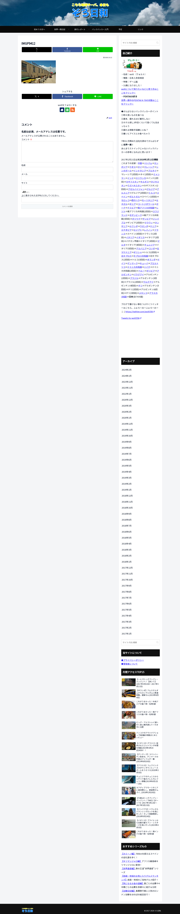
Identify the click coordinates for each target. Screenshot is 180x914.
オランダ (151, 259)
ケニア (153, 226)
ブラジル (134, 278)
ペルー (141, 270)
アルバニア (141, 248)
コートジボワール (146, 204)
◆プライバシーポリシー (132, 660)
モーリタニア (148, 200)
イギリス (140, 237)
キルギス (145, 181)
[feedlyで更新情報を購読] (67, 109)
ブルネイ (152, 170)
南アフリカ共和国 (146, 207)
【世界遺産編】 (128, 868)
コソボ (152, 248)
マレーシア (149, 166)
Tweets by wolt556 (131, 318)
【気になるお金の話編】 (132, 883)
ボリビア (151, 270)
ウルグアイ (148, 281)
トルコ (152, 192)
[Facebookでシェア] (67, 49)
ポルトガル (134, 196)
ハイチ (147, 266)
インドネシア (140, 170)
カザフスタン (132, 181)
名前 (23, 168)
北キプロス (126, 255)
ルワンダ (133, 226)
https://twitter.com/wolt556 (140, 311)
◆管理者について (129, 663)
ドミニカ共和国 (134, 266)
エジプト (138, 229)
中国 (140, 163)
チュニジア (149, 244)
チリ (140, 285)
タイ (140, 166)
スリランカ (141, 178)
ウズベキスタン (134, 185)
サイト (24, 186)
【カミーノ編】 (128, 853)
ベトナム (148, 163)
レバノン (148, 229)
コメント (26, 139)
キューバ (144, 263)
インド (130, 178)
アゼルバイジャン (136, 189)
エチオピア (126, 229)
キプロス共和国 (141, 255)
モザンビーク (135, 215)
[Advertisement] (140, 339)
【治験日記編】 (128, 890)
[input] (140, 43)
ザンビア (146, 218)
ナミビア (131, 207)
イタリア (130, 237)
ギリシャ (138, 252)
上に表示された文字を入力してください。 (40, 199)
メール (24, 177)
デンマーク (132, 263)
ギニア (132, 204)
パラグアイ (139, 274)
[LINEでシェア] (98, 49)
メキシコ (143, 292)
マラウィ (149, 222)
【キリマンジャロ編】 (131, 861)
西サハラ (136, 200)
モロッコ (125, 200)
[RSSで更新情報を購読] (72, 109)
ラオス (132, 166)
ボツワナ (136, 218)
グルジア (151, 189)
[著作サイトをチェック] (62, 109)
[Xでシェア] (37, 49)
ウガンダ (144, 226)
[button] (157, 42)
